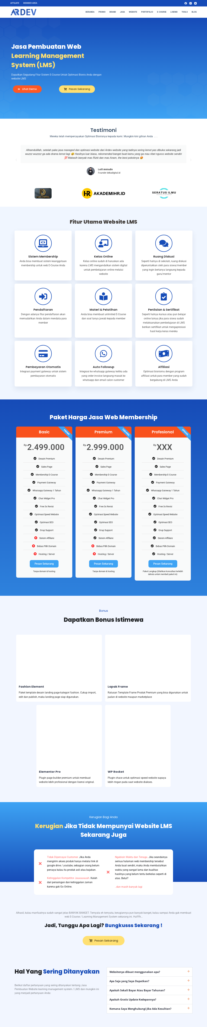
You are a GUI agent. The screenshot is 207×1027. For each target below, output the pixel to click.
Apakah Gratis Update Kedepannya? (132, 999)
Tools (185, 12)
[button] (16, 160)
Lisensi (174, 12)
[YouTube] (195, 3)
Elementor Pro (50, 772)
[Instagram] (190, 3)
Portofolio (147, 12)
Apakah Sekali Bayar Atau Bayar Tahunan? (137, 990)
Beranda (90, 12)
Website (133, 12)
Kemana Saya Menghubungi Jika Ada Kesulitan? (140, 1009)
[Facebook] (186, 3)
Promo (101, 12)
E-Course (161, 12)
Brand (112, 12)
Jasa (122, 12)
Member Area (30, 3)
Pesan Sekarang (44, 563)
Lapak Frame (118, 687)
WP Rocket (116, 772)
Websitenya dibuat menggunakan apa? (134, 972)
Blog (194, 12)
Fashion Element (31, 687)
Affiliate (14, 3)
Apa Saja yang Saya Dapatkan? (129, 981)
